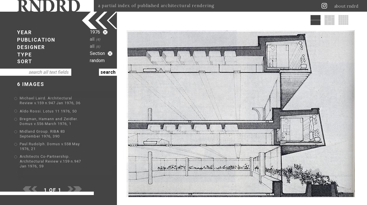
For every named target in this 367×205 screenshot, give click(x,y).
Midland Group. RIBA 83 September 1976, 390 (63, 132)
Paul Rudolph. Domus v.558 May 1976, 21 (58, 140)
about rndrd (346, 6)
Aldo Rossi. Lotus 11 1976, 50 (48, 111)
